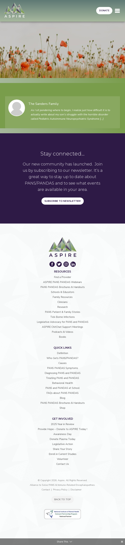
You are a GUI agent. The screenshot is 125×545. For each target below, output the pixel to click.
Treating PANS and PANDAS (62, 378)
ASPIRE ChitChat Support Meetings (62, 327)
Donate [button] (104, 10)
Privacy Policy (60, 489)
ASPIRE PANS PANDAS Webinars (62, 282)
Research (62, 307)
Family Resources (63, 297)
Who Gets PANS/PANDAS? (62, 358)
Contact (46, 489)
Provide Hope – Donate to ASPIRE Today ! (62, 429)
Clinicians (62, 302)
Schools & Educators (62, 292)
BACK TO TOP (62, 499)
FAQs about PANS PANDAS (62, 393)
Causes (62, 363)
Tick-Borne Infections (62, 317)
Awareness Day (62, 434)
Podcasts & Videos (62, 332)
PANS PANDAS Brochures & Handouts (62, 287)
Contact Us (62, 464)
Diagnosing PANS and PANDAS (63, 373)
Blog (62, 398)
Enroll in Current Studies (62, 454)
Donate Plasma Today (62, 439)
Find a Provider (62, 277)
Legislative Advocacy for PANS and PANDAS (62, 322)
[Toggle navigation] (117, 11)
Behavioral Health (62, 383)
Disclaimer (76, 489)
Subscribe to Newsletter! (62, 200)
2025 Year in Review (62, 424)
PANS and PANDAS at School (62, 388)
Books (62, 337)
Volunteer (62, 459)
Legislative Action (62, 444)
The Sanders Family (43, 104)
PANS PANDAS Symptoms (62, 368)
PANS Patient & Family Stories (62, 312)
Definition (62, 353)
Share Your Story (62, 449)
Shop (62, 408)
